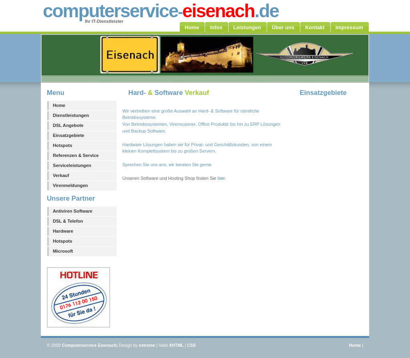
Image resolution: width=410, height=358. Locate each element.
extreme (147, 345)
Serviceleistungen (72, 165)
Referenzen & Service (75, 155)
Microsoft (63, 251)
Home (59, 105)
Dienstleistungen (71, 115)
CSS (191, 345)
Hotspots (62, 145)
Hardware (63, 231)
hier (221, 178)
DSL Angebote (68, 125)
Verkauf (61, 175)
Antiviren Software (72, 211)
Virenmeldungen (70, 185)
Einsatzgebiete (68, 135)
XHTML (176, 345)
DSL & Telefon (68, 221)
